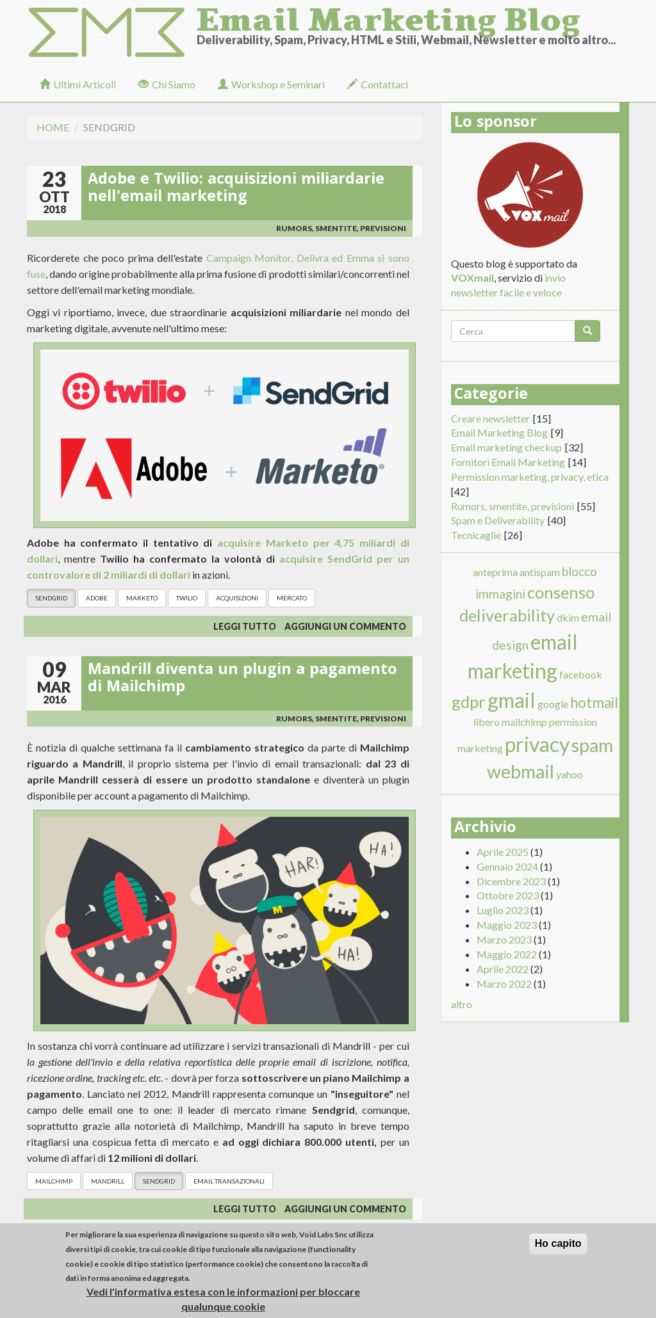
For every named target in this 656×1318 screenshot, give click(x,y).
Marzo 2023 (504, 939)
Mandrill (107, 1181)
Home (53, 127)
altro (461, 1004)
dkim (568, 617)
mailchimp (53, 1181)
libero (486, 722)
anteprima (495, 572)
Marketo (142, 598)
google (552, 704)
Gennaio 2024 (507, 866)
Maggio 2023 (507, 925)
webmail (520, 771)
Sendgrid (51, 598)
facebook (580, 674)
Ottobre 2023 (508, 895)
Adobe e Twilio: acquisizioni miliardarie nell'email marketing (236, 189)
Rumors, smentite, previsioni (341, 228)
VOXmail (472, 277)
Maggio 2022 (507, 954)
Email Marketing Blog (388, 16)
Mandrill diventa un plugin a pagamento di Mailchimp (242, 680)
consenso (560, 592)
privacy (537, 744)
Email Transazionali (229, 1181)
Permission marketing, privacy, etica (530, 476)
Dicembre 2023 (511, 881)
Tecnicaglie (476, 535)
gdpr (469, 701)
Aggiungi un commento (345, 626)
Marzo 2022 (504, 983)
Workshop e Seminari (271, 84)
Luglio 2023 (503, 910)
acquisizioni (237, 598)
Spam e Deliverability (498, 520)
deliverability (507, 615)
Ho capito (558, 1247)
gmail (512, 699)
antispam (540, 572)
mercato (292, 598)
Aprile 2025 (503, 852)
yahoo (569, 774)
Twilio (186, 598)
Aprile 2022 (503, 969)
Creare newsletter (490, 418)
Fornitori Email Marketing (508, 462)
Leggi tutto (244, 626)
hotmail (594, 702)
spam (592, 745)
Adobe (97, 598)
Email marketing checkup (506, 447)
